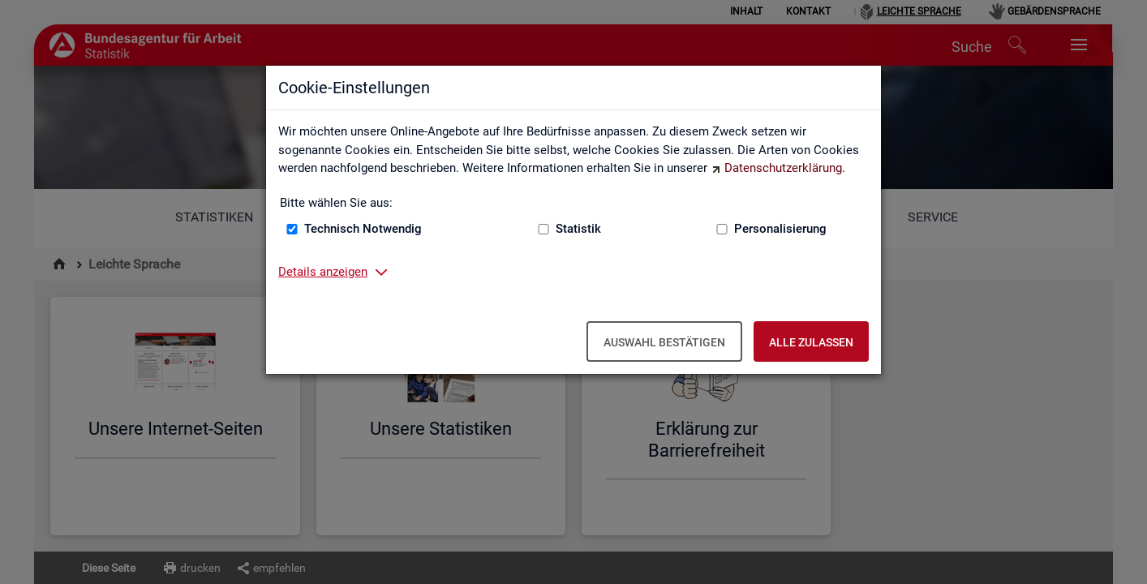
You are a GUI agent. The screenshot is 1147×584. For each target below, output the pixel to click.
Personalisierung (780, 228)
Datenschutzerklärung (783, 168)
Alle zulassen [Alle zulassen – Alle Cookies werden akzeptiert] (811, 342)
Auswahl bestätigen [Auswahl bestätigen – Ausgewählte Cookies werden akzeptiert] (664, 342)
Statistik (578, 228)
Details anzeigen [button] (322, 271)
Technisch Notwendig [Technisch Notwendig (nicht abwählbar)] (363, 228)
